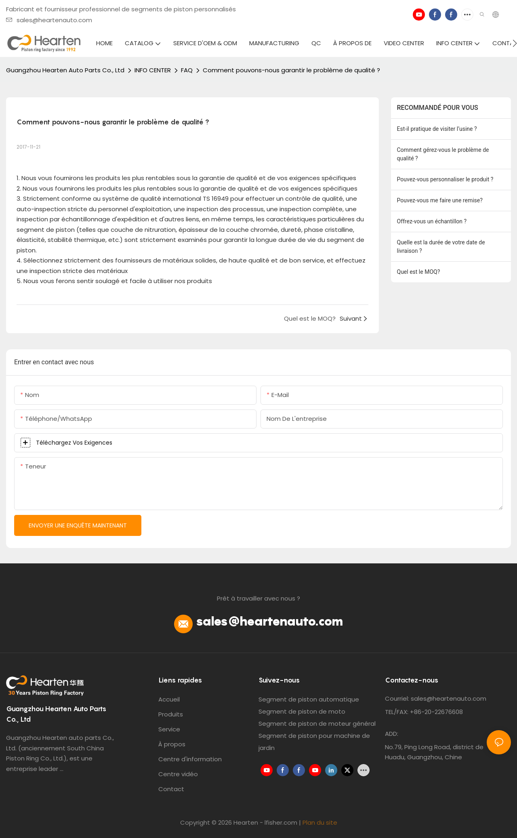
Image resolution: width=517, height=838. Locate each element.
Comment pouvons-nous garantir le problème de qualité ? (291, 70)
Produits (170, 714)
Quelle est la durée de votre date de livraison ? (441, 246)
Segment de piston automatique (308, 699)
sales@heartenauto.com (49, 20)
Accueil (169, 699)
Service (169, 729)
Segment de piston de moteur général (317, 723)
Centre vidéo (178, 774)
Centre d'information (190, 759)
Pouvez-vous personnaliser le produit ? (445, 179)
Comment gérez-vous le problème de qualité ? (443, 154)
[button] (515, 43)
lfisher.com (282, 822)
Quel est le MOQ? (418, 272)
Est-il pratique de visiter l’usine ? (437, 129)
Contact (171, 789)
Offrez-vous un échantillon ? (432, 221)
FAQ (187, 70)
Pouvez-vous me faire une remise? (440, 200)
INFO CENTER (153, 70)
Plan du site (320, 822)
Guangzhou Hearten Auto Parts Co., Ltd (65, 70)
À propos (171, 744)
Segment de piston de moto (301, 711)
